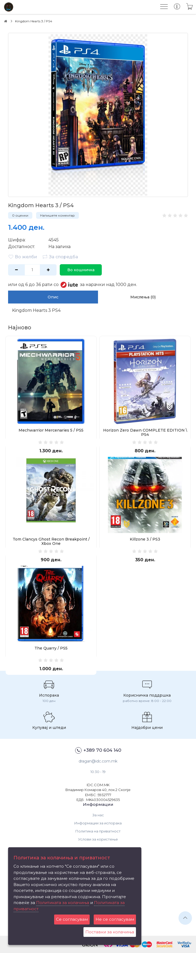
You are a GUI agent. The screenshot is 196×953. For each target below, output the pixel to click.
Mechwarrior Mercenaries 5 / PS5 (51, 430)
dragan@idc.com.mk (98, 761)
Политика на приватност (98, 831)
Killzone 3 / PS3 (145, 539)
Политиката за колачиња (62, 902)
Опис (53, 297)
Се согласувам (72, 919)
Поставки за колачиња (109, 931)
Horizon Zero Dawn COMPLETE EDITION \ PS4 (145, 432)
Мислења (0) (143, 297)
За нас (98, 815)
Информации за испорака (98, 823)
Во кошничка (80, 269)
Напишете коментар (57, 215)
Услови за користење (98, 839)
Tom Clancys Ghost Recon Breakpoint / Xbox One (51, 541)
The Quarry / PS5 (51, 648)
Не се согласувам (115, 919)
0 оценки (20, 215)
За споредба (60, 256)
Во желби (22, 256)
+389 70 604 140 (98, 750)
